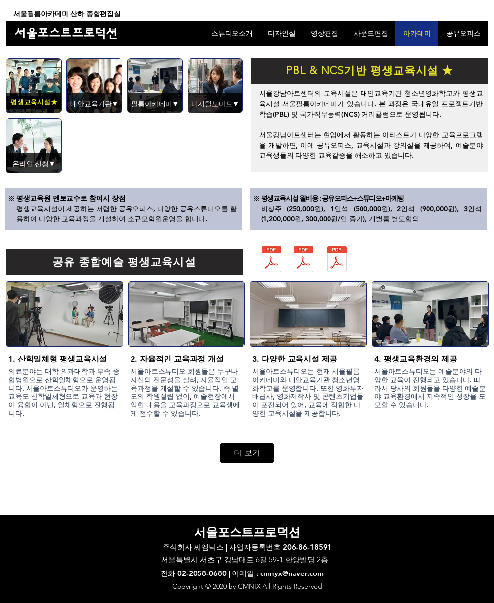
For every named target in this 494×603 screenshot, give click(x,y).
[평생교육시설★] (34, 102)
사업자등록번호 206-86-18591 (280, 547)
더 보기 (247, 452)
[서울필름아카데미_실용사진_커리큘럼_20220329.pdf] (337, 260)
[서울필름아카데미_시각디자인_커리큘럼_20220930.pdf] (303, 260)
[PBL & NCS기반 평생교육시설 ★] (369, 71)
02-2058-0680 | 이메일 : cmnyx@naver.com (250, 573)
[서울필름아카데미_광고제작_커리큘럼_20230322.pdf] (271, 260)
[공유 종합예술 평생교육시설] (124, 262)
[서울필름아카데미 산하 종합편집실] (67, 14)
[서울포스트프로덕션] (66, 33)
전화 (169, 573)
